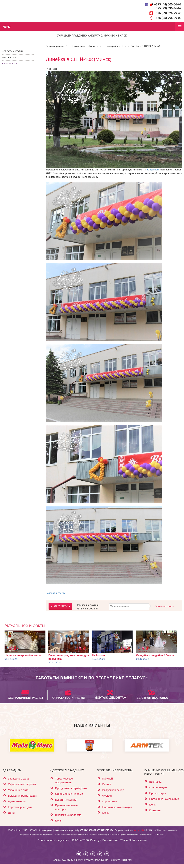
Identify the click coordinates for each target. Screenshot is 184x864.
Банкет (106, 784)
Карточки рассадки (20, 807)
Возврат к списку (55, 593)
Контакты (155, 810)
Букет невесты (17, 801)
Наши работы (9, 63)
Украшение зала (18, 778)
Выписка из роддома (68, 814)
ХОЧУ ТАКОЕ (60, 606)
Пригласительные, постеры (66, 807)
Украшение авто (18, 790)
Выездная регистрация (22, 795)
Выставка (155, 781)
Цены (11, 812)
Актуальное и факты (25, 625)
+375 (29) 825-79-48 (167, 13)
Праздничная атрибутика (71, 788)
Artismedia (139, 830)
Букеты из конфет (66, 799)
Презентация (157, 793)
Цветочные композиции (117, 807)
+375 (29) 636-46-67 (167, 8)
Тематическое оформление (64, 780)
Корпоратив (109, 801)
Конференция (158, 787)
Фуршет (107, 795)
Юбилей (107, 778)
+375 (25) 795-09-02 (167, 18)
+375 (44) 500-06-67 (167, 4)
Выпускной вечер (113, 790)
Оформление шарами (22, 784)
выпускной (153, 169)
